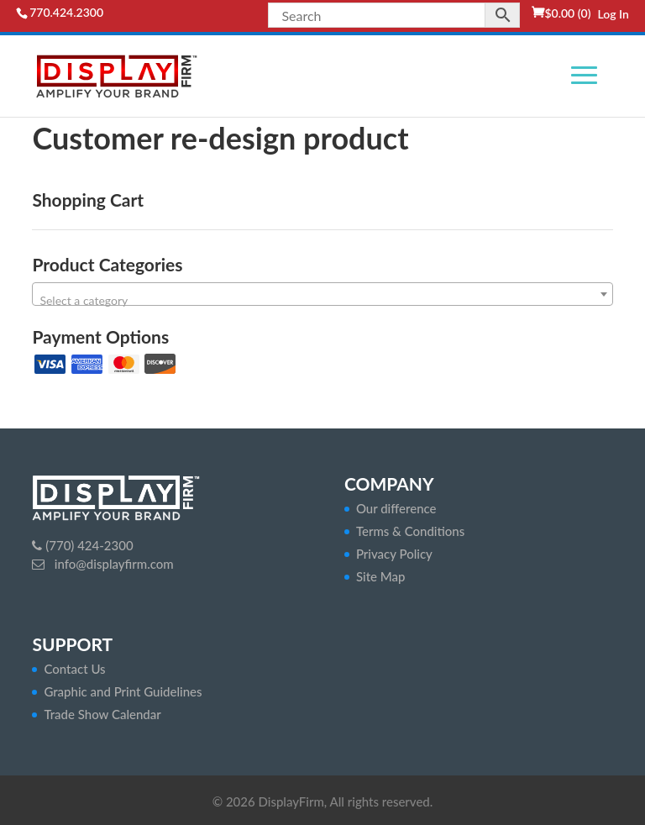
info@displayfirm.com (112, 563)
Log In (612, 14)
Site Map (381, 576)
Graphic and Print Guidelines (123, 691)
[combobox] (322, 294)
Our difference (396, 508)
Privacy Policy (394, 553)
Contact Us (74, 668)
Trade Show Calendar (102, 714)
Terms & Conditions (410, 531)
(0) (567, 13)
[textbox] (322, 300)
